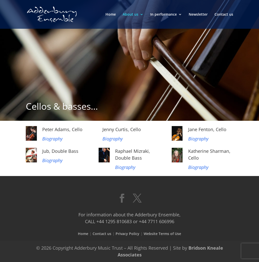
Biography (52, 139)
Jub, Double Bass (60, 151)
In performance (163, 15)
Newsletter (198, 15)
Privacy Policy (127, 233)
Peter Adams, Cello (62, 129)
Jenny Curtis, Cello (121, 129)
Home (110, 15)
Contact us (223, 15)
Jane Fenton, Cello (207, 129)
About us (130, 15)
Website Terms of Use (162, 233)
